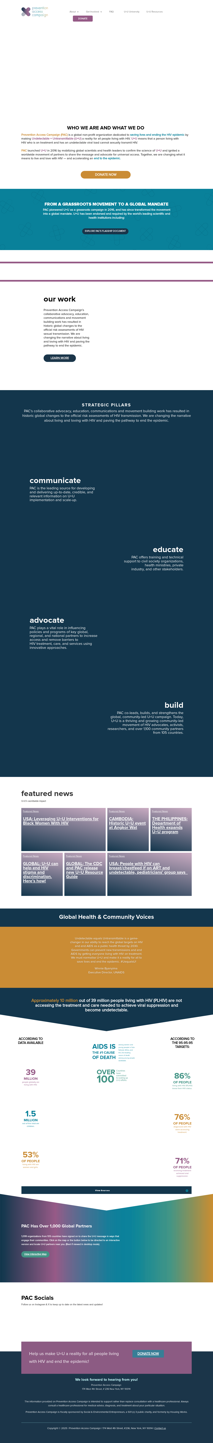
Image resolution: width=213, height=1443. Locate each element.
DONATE (82, 19)
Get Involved (92, 12)
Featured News (31, 811)
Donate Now (105, 174)
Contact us (160, 1428)
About (73, 12)
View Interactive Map (35, 1254)
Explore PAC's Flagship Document (105, 231)
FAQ (111, 12)
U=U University (131, 12)
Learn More (60, 358)
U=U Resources (154, 12)
